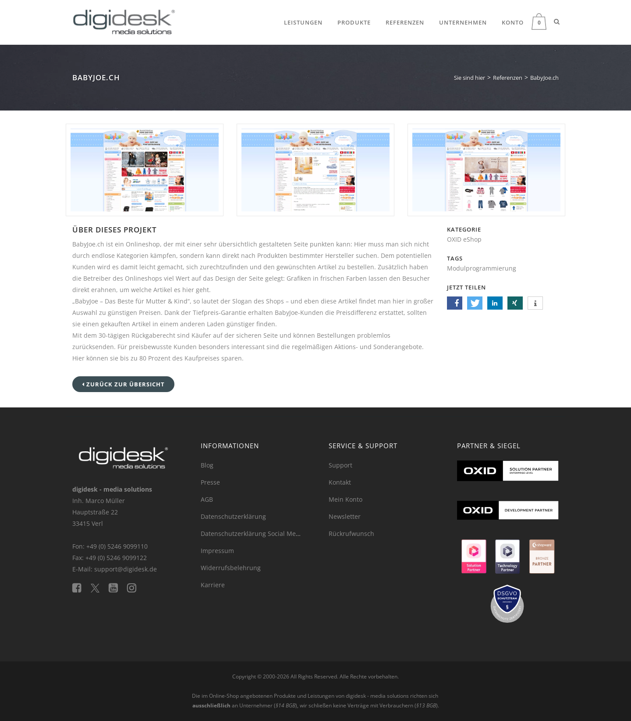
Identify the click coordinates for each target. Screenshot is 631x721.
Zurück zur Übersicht (123, 384)
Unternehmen (463, 22)
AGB (207, 499)
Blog (207, 465)
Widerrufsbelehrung (231, 568)
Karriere (213, 585)
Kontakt (340, 482)
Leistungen (303, 22)
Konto (513, 22)
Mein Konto (345, 499)
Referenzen (405, 22)
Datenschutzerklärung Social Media (253, 533)
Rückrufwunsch (351, 533)
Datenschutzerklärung (233, 516)
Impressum (217, 550)
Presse (210, 482)
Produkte (354, 22)
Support (340, 465)
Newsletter (345, 516)
